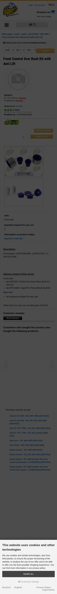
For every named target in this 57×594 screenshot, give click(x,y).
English (18, 587)
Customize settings (28, 581)
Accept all (28, 574)
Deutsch (6, 587)
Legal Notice (48, 590)
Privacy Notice (43, 587)
